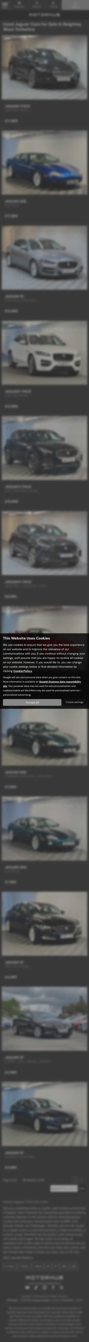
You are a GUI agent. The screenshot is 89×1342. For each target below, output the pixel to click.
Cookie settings (74, 702)
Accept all (32, 702)
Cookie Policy (22, 671)
